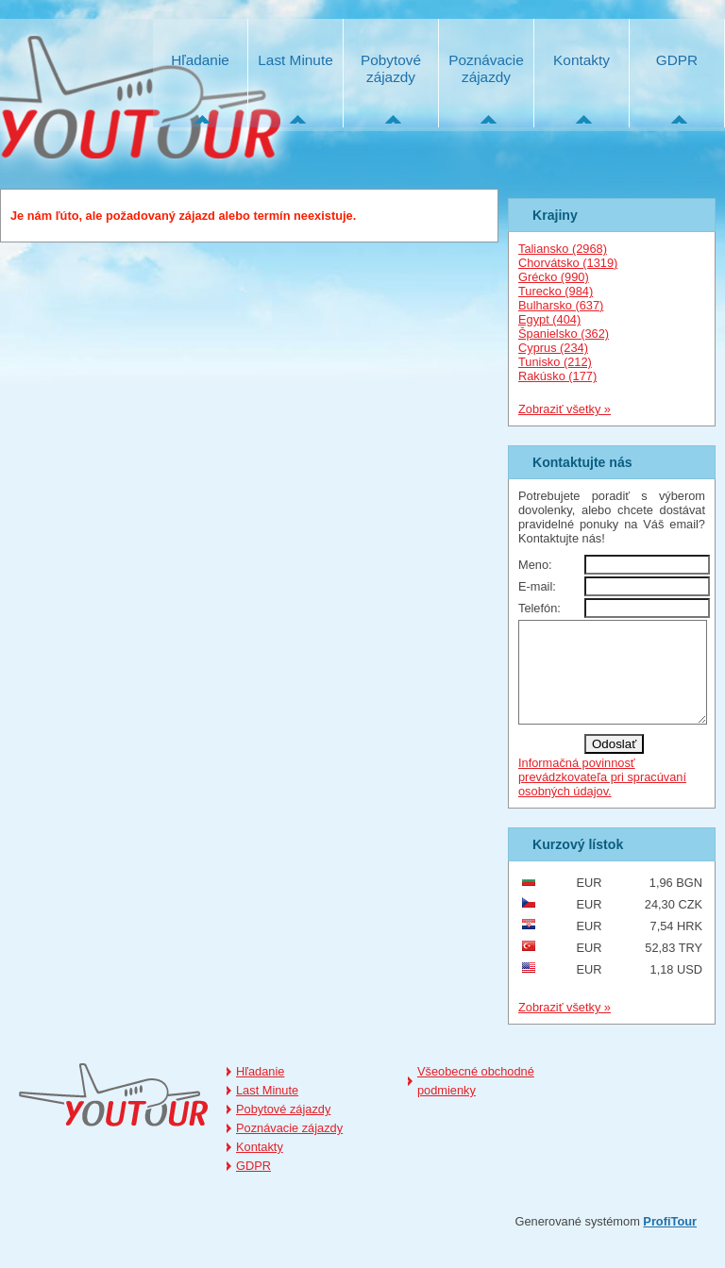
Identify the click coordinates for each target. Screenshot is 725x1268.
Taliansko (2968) (562, 249)
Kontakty (581, 60)
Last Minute (295, 60)
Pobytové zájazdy (391, 68)
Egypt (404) (549, 319)
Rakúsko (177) (557, 376)
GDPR (677, 60)
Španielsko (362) (563, 333)
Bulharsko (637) (560, 305)
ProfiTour (670, 1241)
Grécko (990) (553, 277)
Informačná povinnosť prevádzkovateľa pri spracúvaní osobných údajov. (602, 797)
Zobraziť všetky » (564, 409)
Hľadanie (200, 60)
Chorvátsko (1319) (567, 263)
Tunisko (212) (555, 362)
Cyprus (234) (553, 348)
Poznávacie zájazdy (485, 68)
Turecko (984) (555, 291)
